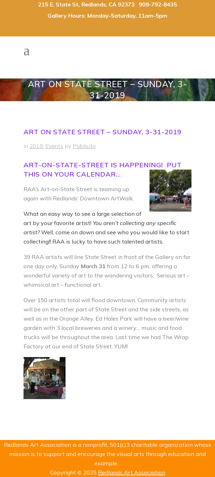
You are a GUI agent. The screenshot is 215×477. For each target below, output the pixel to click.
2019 (36, 145)
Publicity (84, 145)
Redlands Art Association (131, 472)
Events (54, 145)
